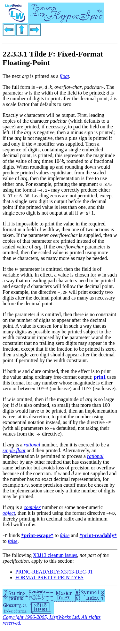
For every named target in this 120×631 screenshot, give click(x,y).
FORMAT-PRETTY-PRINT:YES (49, 577)
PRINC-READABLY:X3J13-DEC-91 (53, 571)
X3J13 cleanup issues (55, 555)
